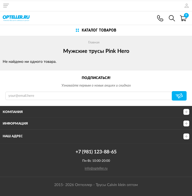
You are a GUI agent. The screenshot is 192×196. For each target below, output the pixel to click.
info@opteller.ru (96, 168)
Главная (94, 42)
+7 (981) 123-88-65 (160, 18)
